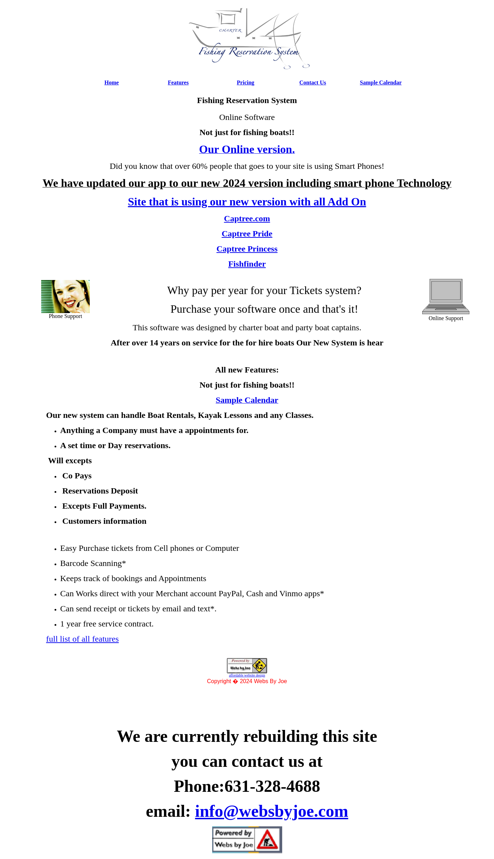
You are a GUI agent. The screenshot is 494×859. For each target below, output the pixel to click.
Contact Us (312, 82)
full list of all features (82, 638)
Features (178, 82)
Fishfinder (247, 263)
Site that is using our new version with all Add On (247, 201)
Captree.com (247, 218)
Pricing (245, 82)
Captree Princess (247, 248)
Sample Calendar (381, 82)
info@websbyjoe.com (271, 811)
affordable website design (247, 675)
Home (111, 82)
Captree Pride (247, 233)
